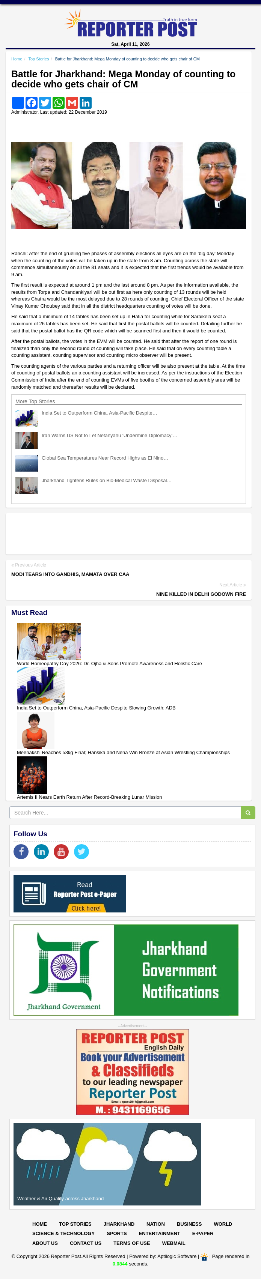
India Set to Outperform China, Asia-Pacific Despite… (99, 413)
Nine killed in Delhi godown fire (201, 594)
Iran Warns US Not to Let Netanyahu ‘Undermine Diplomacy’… (110, 435)
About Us (45, 1243)
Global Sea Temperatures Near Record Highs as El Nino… (105, 458)
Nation (155, 1224)
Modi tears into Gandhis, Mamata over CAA (70, 574)
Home (16, 59)
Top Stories (38, 59)
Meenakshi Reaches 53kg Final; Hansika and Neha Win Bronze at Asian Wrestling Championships (123, 752)
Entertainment (159, 1233)
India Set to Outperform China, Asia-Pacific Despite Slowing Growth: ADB (96, 708)
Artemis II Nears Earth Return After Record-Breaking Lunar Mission (89, 797)
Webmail (174, 1243)
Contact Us (85, 1243)
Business (189, 1224)
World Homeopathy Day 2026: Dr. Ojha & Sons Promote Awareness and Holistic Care (109, 663)
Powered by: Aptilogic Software (162, 1256)
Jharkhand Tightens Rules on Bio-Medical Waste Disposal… (107, 480)
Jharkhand (119, 1224)
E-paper (203, 1233)
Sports (117, 1233)
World (223, 1224)
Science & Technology (63, 1233)
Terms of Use (131, 1243)
